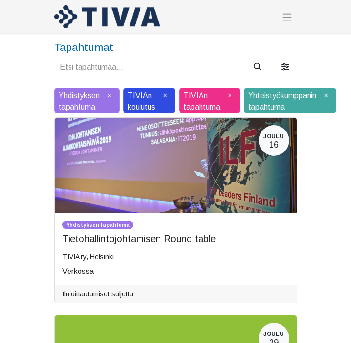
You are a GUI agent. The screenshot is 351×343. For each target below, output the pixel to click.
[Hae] (258, 67)
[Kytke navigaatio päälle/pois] (287, 17)
